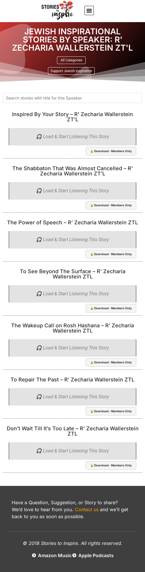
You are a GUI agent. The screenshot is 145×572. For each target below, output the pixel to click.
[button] (89, 10)
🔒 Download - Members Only (111, 151)
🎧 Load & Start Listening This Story (72, 136)
